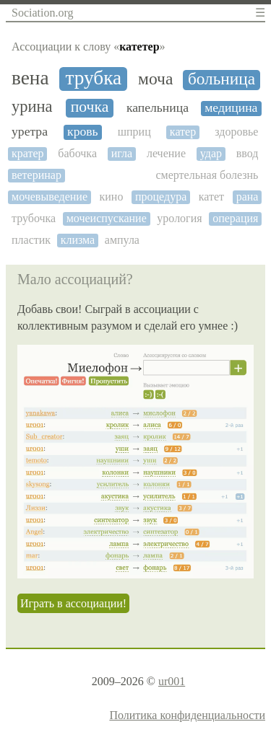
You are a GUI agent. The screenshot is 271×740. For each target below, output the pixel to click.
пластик (31, 240)
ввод (247, 153)
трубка (93, 78)
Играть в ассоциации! (73, 603)
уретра (30, 131)
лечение (166, 153)
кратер (28, 153)
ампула (122, 240)
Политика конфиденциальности (187, 715)
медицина (231, 108)
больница (221, 79)
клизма (78, 240)
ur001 (171, 681)
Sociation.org (42, 12)
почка (90, 107)
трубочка (34, 218)
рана (247, 196)
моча (155, 79)
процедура (160, 196)
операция (235, 218)
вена (30, 78)
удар (211, 153)
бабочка (77, 153)
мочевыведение (49, 196)
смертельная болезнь (207, 175)
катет (211, 196)
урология (179, 218)
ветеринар (36, 175)
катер (183, 131)
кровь (82, 131)
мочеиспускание (106, 218)
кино (112, 196)
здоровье (236, 131)
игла (121, 153)
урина (32, 106)
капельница (157, 108)
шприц (134, 131)
